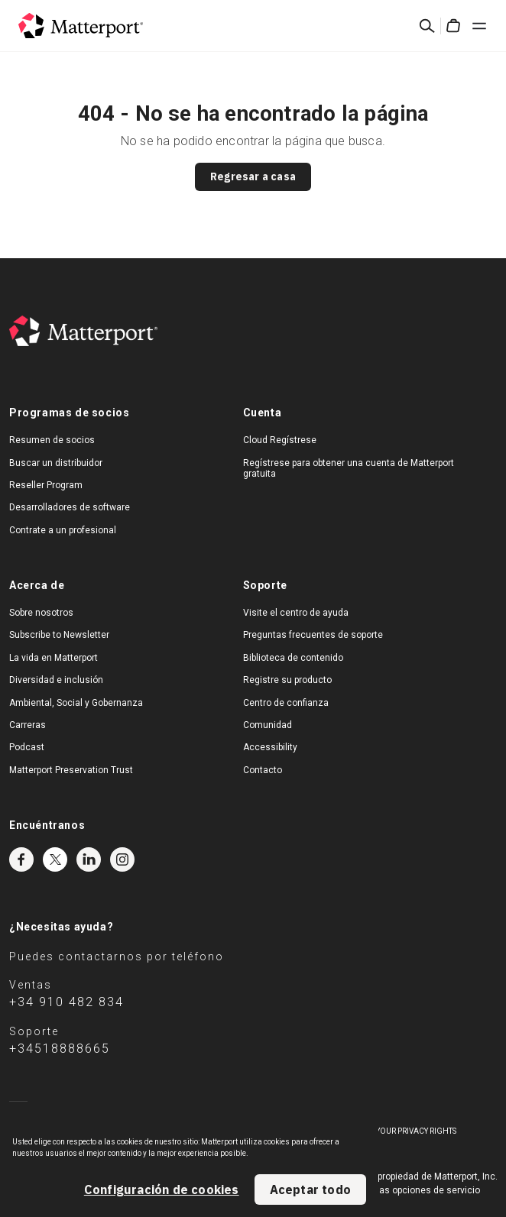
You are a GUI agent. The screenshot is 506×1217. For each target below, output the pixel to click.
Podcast (26, 747)
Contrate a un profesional (62, 530)
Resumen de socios (52, 440)
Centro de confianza (286, 703)
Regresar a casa (253, 176)
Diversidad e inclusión (56, 680)
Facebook (21, 859)
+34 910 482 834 (66, 1002)
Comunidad (267, 725)
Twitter (55, 859)
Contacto (262, 770)
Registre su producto (287, 680)
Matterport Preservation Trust (71, 770)
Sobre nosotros (41, 612)
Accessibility (270, 747)
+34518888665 (59, 1048)
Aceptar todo (310, 1189)
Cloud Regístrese (279, 440)
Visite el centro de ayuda (296, 612)
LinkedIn (88, 859)
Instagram (122, 859)
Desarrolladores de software (69, 507)
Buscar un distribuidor (55, 463)
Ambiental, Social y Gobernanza (76, 703)
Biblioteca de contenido (293, 657)
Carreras (27, 725)
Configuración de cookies (161, 1189)
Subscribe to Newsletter (59, 635)
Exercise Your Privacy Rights (398, 1131)
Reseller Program (46, 485)
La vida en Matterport (53, 657)
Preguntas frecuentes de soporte (313, 635)
